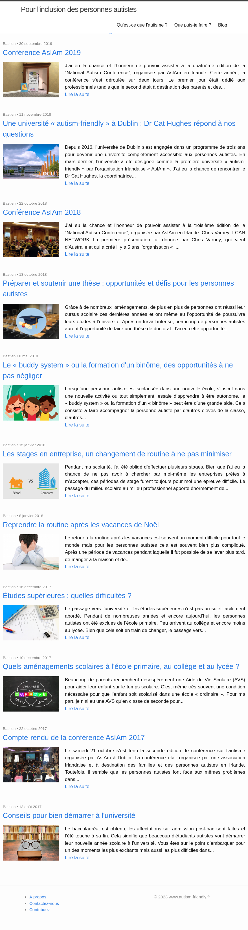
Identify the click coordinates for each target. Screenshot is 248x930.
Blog (222, 25)
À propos (37, 896)
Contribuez (39, 909)
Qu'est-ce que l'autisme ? (142, 25)
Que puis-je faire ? (192, 25)
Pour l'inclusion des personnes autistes (79, 9)
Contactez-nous (44, 903)
